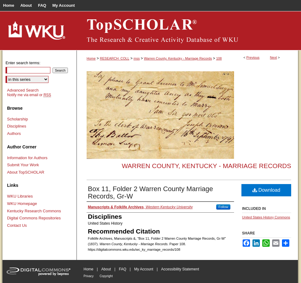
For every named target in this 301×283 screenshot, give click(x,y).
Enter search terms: (23, 63)
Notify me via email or (29, 95)
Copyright (106, 276)
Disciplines (16, 126)
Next (273, 57)
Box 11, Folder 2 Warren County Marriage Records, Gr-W (150, 192)
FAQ (122, 269)
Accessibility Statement (180, 269)
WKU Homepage (22, 203)
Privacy (89, 276)
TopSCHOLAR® (187, 30)
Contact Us (17, 225)
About (106, 269)
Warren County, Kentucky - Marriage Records (178, 58)
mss (137, 58)
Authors (14, 133)
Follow (223, 207)
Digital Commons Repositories (34, 218)
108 (219, 58)
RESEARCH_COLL (114, 58)
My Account (143, 269)
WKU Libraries (20, 196)
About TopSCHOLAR (25, 172)
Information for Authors (27, 157)
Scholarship (17, 119)
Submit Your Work (23, 165)
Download (266, 190)
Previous (253, 57)
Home (91, 58)
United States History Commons (266, 217)
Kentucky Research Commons (34, 211)
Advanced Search (23, 90)
